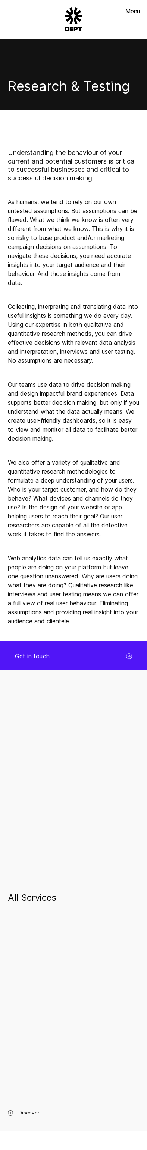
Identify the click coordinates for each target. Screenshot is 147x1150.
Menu (132, 11)
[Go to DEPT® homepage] (73, 19)
